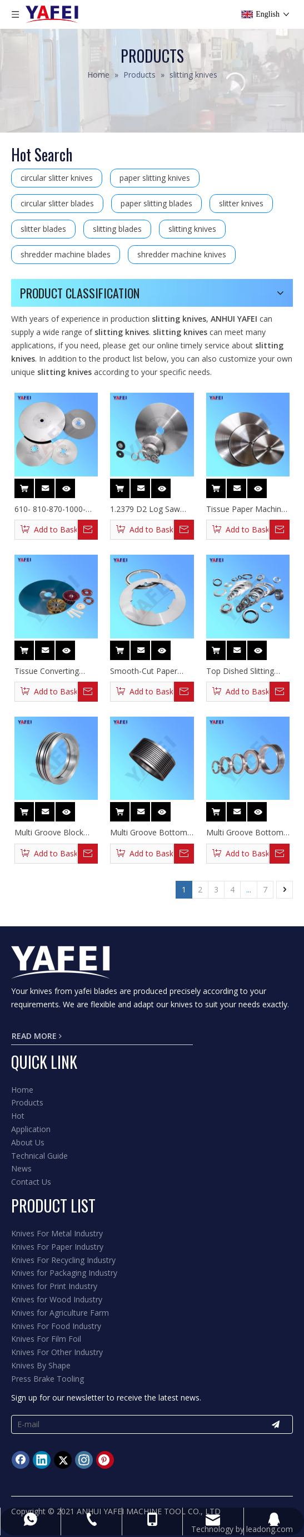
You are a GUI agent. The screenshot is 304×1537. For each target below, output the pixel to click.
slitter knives (241, 203)
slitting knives (192, 229)
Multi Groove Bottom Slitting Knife (244, 832)
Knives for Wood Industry (56, 1299)
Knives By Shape (41, 1365)
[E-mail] (132, 1424)
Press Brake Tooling (47, 1378)
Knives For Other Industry (57, 1352)
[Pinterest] (105, 1460)
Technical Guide (39, 1155)
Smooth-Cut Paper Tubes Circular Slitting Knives (148, 671)
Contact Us (31, 1181)
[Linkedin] (42, 1460)
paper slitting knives (154, 178)
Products (27, 1102)
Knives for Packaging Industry (64, 1272)
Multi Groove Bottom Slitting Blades (148, 832)
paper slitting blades (156, 203)
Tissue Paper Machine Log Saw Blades (246, 509)
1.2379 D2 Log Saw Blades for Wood (145, 509)
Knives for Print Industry (54, 1286)
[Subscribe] (275, 1424)
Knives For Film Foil (46, 1338)
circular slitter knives (57, 178)
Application (31, 1129)
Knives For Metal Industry (57, 1233)
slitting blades (117, 229)
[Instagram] (84, 1460)
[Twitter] (63, 1460)
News (21, 1168)
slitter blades (43, 229)
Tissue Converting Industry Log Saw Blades (46, 671)
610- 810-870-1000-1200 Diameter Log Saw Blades (50, 509)
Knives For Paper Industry (57, 1246)
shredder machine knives (181, 254)
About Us (27, 1142)
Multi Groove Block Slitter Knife (48, 832)
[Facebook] (20, 1460)
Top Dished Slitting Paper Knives (240, 671)
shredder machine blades (66, 254)
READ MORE (37, 1036)
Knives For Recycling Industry (63, 1260)
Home (22, 1089)
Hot (17, 1115)
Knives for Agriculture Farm (60, 1312)
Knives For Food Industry (56, 1326)
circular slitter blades (57, 203)
